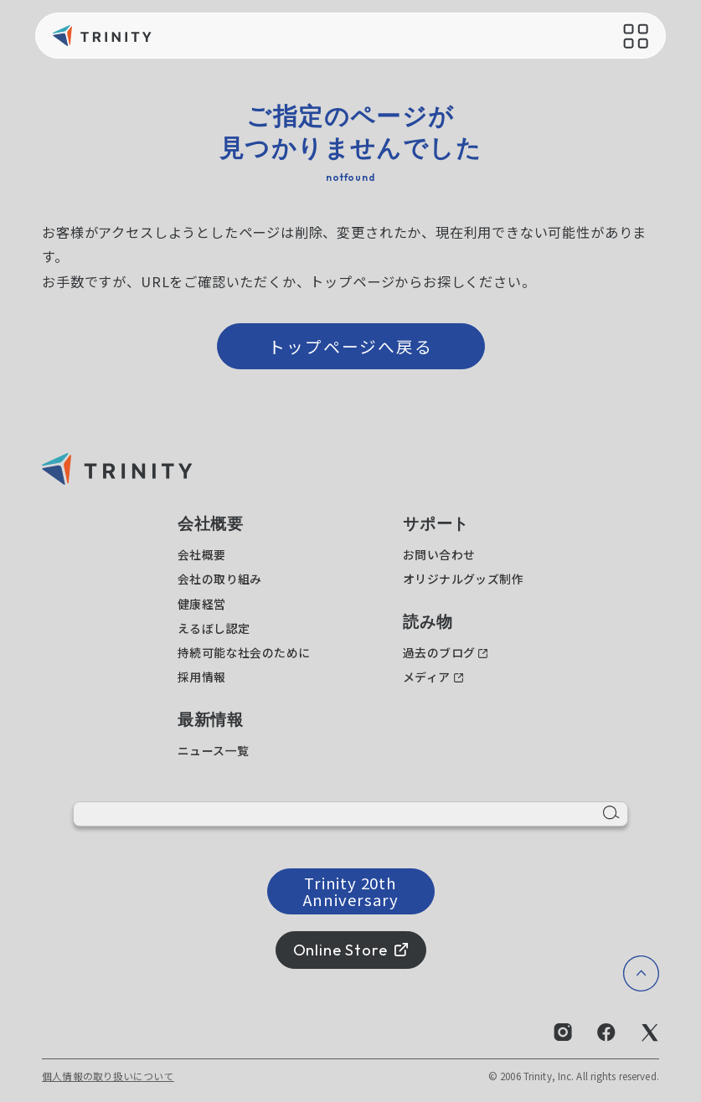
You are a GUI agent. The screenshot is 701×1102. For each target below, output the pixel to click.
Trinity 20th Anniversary (351, 890)
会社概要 (202, 554)
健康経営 (202, 603)
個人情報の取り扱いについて (108, 1076)
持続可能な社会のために (244, 652)
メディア (427, 676)
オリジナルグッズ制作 (463, 578)
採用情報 (202, 676)
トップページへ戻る (351, 346)
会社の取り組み (220, 578)
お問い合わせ (439, 554)
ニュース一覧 (214, 750)
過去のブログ (439, 652)
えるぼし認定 (214, 628)
